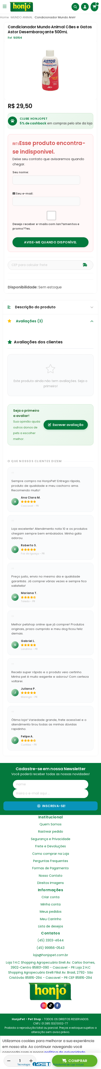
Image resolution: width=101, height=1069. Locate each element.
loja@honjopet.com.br (50, 955)
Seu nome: (20, 172)
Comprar (74, 1061)
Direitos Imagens (50, 883)
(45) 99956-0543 (50, 947)
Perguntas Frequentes (50, 861)
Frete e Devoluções (50, 846)
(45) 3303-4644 (50, 940)
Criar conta (50, 897)
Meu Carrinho (50, 919)
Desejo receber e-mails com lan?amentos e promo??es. (45, 226)
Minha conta (51, 904)
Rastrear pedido (50, 831)
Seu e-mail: (22, 193)
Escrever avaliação (65, 425)
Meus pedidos (51, 911)
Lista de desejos (50, 926)
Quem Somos (50, 824)
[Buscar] (75, 7)
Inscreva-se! (51, 805)
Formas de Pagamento (50, 868)
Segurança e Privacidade (50, 839)
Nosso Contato (50, 875)
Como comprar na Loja (50, 853)
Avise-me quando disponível (50, 242)
